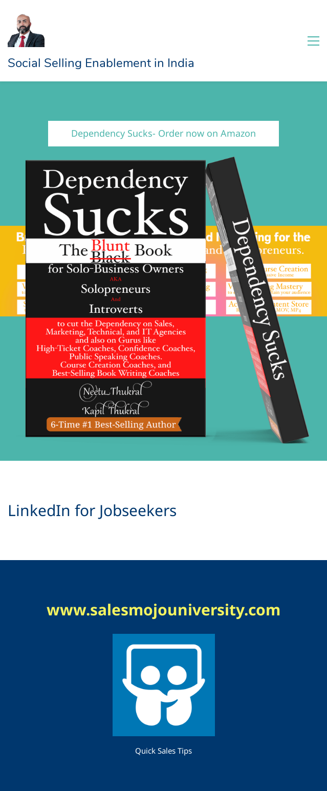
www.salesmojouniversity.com (163, 609)
